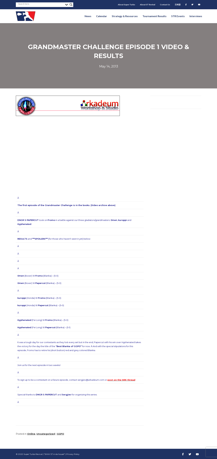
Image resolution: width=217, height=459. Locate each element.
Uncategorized (45, 433)
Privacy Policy (72, 454)
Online (31, 433)
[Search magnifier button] (71, 4)
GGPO (60, 433)
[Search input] (41, 4)
